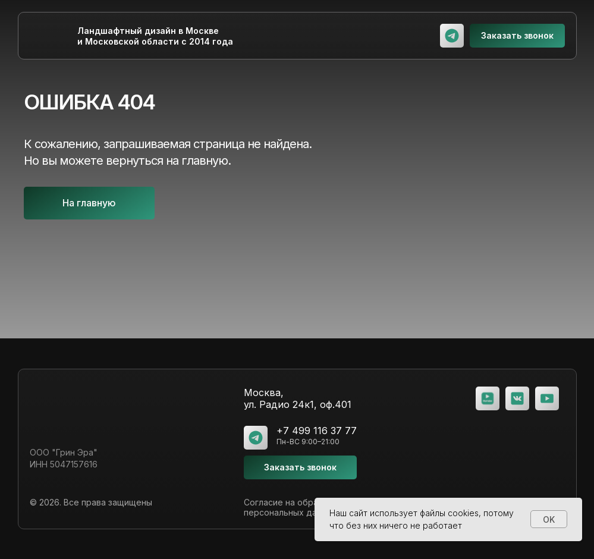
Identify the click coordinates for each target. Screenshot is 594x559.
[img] (452, 36)
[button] (517, 36)
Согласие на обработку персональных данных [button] (293, 507)
